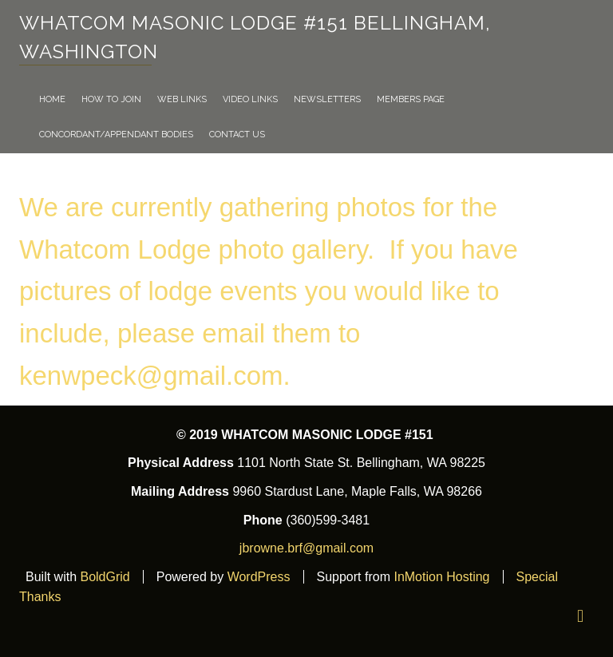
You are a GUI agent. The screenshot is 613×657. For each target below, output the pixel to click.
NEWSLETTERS (327, 99)
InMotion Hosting (441, 577)
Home (52, 99)
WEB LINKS (182, 99)
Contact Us (237, 134)
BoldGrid (104, 577)
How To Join (111, 99)
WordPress (259, 577)
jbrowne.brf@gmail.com (306, 548)
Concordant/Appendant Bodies (116, 134)
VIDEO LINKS (250, 99)
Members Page (411, 99)
